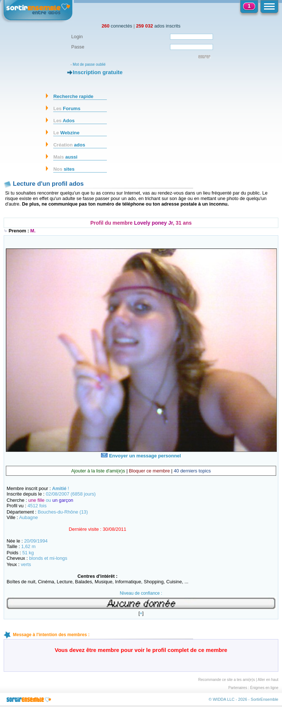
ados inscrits (158, 26)
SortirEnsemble (264, 699)
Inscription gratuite (98, 72)
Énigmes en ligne (264, 688)
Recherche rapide (73, 96)
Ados (64, 120)
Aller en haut (268, 680)
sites (64, 169)
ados (69, 145)
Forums (66, 108)
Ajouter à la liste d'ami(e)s (98, 471)
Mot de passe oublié (89, 64)
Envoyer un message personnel (141, 455)
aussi (65, 157)
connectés (117, 26)
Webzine (66, 132)
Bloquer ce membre (149, 471)
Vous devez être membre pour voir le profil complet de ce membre (141, 650)
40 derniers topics (192, 471)
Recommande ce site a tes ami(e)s (226, 680)
